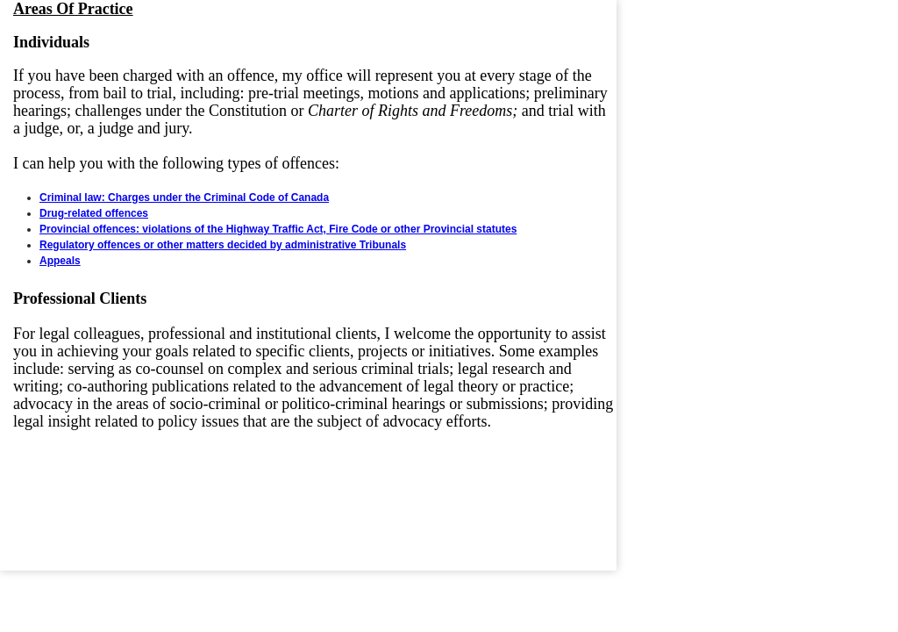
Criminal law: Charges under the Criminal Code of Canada (184, 197)
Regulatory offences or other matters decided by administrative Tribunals (222, 245)
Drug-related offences (93, 213)
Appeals (60, 261)
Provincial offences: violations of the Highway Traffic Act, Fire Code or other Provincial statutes (278, 229)
